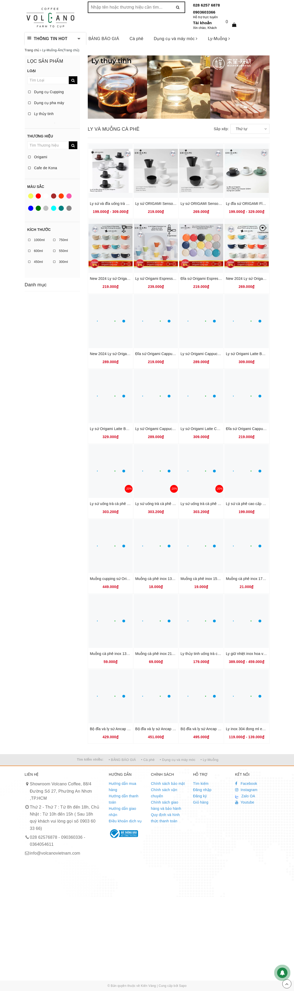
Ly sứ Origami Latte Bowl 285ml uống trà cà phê (130, 429)
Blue (30, 208)
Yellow (30, 196)
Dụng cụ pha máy (46, 103)
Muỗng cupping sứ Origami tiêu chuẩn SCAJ (127, 579)
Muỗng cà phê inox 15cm (201, 579)
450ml (35, 262)
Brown (53, 196)
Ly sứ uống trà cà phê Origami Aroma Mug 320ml (221, 504)
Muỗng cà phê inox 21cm (156, 654)
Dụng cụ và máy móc (176, 38)
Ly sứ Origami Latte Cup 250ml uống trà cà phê (219, 429)
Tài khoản (202, 23)
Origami (37, 157)
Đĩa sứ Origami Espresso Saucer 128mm (214, 278)
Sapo (182, 986)
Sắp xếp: (221, 129)
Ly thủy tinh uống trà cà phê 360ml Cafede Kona (220, 654)
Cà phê (136, 38)
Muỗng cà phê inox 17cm (246, 579)
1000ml (36, 240)
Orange (61, 196)
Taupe (69, 208)
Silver (45, 208)
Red (38, 196)
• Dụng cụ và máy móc (178, 760)
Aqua (53, 208)
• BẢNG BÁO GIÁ (122, 760)
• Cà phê (148, 760)
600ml (35, 251)
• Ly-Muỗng (209, 760)
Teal (61, 208)
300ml (60, 262)
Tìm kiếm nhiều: (90, 759)
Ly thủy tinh (41, 114)
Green (38, 208)
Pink (69, 196)
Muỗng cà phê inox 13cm (156, 579)
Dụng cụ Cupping (46, 92)
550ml (60, 251)
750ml (60, 240)
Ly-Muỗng (219, 38)
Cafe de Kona (42, 168)
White (45, 196)
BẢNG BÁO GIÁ (104, 38)
